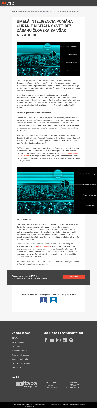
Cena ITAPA (16, 346)
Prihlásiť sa (74, 277)
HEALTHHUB (16, 368)
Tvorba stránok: (55, 404)
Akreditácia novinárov (20, 351)
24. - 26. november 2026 (21, 278)
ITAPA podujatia (18, 342)
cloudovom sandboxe (43, 246)
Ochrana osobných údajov (21, 355)
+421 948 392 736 (72, 387)
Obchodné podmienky (20, 359)
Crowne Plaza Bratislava (41, 278)
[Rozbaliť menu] (93, 3)
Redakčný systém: (74, 404)
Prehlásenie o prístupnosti (21, 363)
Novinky (14, 11)
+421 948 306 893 (72, 385)
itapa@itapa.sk (71, 382)
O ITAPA (15, 338)
